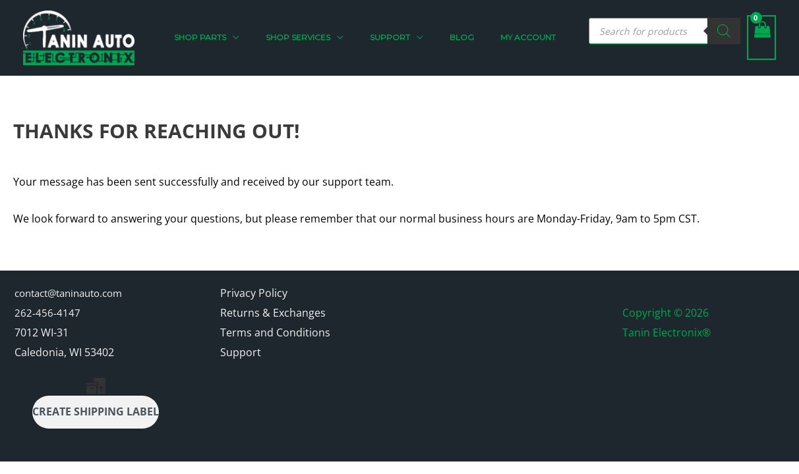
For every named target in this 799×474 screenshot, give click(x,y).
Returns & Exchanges (273, 316)
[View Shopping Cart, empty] (761, 39)
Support (240, 355)
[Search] (723, 33)
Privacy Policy (253, 297)
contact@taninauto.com (74, 297)
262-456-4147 (47, 316)
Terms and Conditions (275, 336)
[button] (280, 39)
